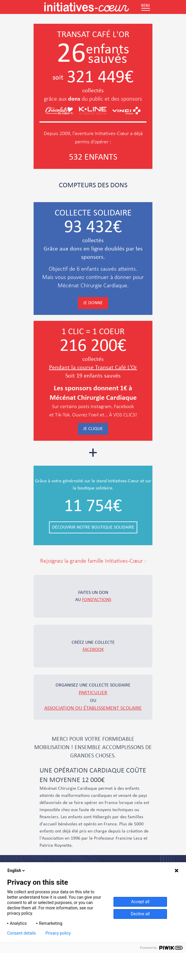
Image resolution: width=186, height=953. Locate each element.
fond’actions (96, 599)
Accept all (140, 901)
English (16, 870)
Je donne (93, 303)
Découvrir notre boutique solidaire (93, 527)
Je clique (93, 428)
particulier (93, 693)
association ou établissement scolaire (93, 708)
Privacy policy (58, 933)
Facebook (93, 649)
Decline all (140, 913)
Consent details (21, 933)
